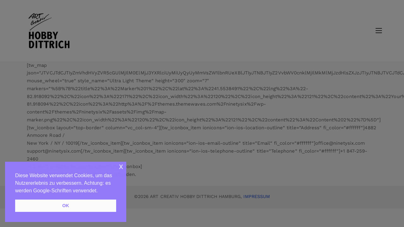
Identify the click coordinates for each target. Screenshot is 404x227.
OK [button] (65, 205)
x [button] (121, 166)
